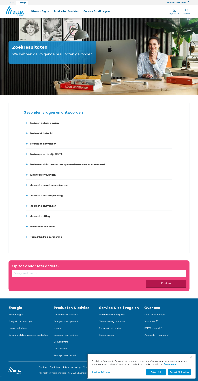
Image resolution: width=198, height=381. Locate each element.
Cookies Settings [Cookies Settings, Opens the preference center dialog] (101, 372)
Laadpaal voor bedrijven (66, 335)
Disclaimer (55, 367)
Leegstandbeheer (18, 328)
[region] (141, 366)
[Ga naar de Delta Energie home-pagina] (15, 11)
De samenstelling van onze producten (28, 335)
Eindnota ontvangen (43, 175)
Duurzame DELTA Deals (66, 315)
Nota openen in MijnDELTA (46, 154)
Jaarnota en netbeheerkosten (49, 185)
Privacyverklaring (72, 367)
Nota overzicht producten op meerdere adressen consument (67, 164)
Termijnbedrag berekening (46, 237)
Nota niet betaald (41, 133)
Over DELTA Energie (154, 315)
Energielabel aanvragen (21, 322)
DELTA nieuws (152, 328)
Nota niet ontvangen (43, 144)
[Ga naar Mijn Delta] (174, 11)
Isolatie (57, 328)
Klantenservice (106, 335)
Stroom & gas (16, 315)
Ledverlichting (61, 342)
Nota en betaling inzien (44, 123)
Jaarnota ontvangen (43, 206)
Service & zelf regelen (110, 328)
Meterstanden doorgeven (112, 315)
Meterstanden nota (42, 227)
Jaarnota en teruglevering (46, 195)
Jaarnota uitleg (40, 216)
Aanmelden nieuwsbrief (156, 335)
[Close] (190, 357)
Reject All (156, 372)
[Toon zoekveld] (186, 11)
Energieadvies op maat (66, 322)
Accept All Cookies (179, 372)
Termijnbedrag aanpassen (112, 322)
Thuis (11, 3)
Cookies (43, 367)
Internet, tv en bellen (178, 3)
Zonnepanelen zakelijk (65, 356)
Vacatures (151, 321)
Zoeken (166, 283)
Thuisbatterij (60, 349)
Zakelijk (22, 3)
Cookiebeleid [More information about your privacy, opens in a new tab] (170, 364)
